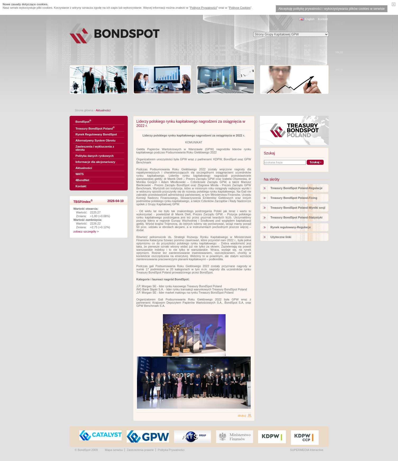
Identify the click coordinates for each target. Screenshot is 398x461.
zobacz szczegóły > (86, 231)
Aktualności (84, 168)
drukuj (242, 415)
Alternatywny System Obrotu (96, 140)
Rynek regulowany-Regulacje (291, 227)
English (309, 19)
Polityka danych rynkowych (95, 155)
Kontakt (323, 19)
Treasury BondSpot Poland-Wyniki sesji (298, 207)
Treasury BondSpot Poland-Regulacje (297, 188)
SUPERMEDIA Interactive (306, 449)
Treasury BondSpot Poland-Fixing (294, 197)
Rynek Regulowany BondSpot (96, 134)
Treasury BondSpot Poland (95, 128)
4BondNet (82, 180)
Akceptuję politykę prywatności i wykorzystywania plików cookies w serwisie (331, 9)
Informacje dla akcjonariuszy (95, 161)
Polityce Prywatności (203, 7)
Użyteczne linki (281, 237)
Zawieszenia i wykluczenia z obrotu (95, 148)
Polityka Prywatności (171, 449)
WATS (80, 174)
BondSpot (83, 121)
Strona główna (84, 110)
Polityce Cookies (239, 7)
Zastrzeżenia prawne (140, 449)
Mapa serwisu (114, 449)
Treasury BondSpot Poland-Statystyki (297, 217)
